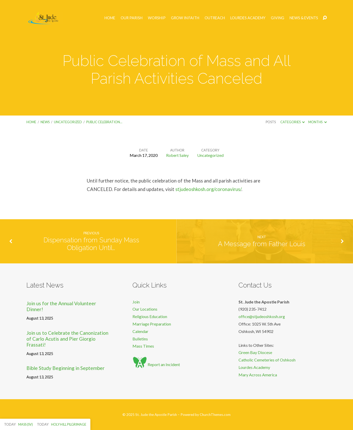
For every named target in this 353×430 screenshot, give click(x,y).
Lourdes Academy (247, 18)
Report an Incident (156, 364)
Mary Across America (257, 374)
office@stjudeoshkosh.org (261, 316)
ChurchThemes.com (215, 415)
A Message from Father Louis (261, 244)
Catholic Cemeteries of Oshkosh (266, 359)
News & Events (304, 18)
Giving (277, 18)
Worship (157, 18)
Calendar (140, 331)
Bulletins (140, 338)
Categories (292, 122)
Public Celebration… (104, 122)
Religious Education (149, 316)
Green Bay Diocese (255, 352)
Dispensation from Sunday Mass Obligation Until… (91, 244)
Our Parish (131, 18)
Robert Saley (177, 155)
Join (136, 301)
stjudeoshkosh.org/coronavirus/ (208, 189)
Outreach (215, 18)
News (45, 122)
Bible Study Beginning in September (65, 368)
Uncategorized (68, 122)
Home (109, 18)
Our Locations (144, 309)
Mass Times (143, 345)
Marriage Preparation (151, 323)
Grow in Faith (185, 18)
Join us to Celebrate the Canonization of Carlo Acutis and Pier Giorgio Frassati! (67, 339)
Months (317, 122)
